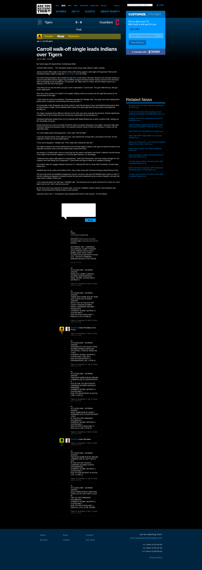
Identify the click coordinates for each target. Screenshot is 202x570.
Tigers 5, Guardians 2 (79, 364)
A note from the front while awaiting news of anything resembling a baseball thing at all (145, 113)
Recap (60, 36)
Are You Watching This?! (44, 9)
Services (44, 540)
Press (65, 535)
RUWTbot (74, 328)
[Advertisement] (145, 76)
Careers (66, 540)
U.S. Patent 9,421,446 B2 (152, 544)
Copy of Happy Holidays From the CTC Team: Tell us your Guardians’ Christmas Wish (146, 126)
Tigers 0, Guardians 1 (79, 511)
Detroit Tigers (70, 74)
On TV (75, 11)
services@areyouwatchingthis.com (146, 538)
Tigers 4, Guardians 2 (79, 399)
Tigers (48, 22)
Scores (61, 11)
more (116, 6)
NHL (76, 6)
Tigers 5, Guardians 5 (79, 320)
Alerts (90, 11)
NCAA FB (94, 6)
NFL (57, 6)
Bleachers (74, 36)
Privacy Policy (155, 558)
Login (161, 5)
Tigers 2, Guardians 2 (79, 432)
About (110, 11)
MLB (63, 6)
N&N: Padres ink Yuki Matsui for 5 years (144, 131)
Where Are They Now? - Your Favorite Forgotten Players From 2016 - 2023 (147, 143)
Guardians (106, 22)
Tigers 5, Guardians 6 (79, 284)
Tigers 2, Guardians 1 (79, 443)
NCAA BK (84, 6)
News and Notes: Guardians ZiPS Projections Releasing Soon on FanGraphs (146, 169)
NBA (70, 6)
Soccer (104, 6)
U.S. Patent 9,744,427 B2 (152, 548)
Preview (49, 36)
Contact (89, 535)
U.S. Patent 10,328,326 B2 (152, 551)
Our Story (90, 540)
